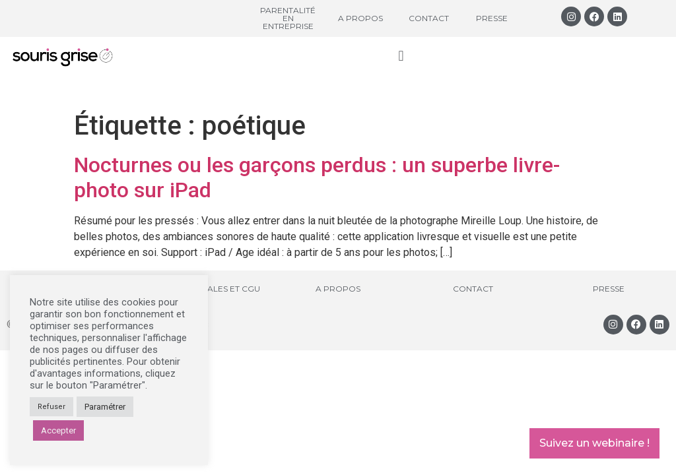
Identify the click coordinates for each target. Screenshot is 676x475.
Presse (492, 18)
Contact (429, 18)
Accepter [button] (58, 430)
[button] (401, 56)
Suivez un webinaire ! (594, 443)
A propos (360, 18)
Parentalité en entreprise (288, 18)
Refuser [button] (51, 406)
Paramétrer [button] (104, 407)
